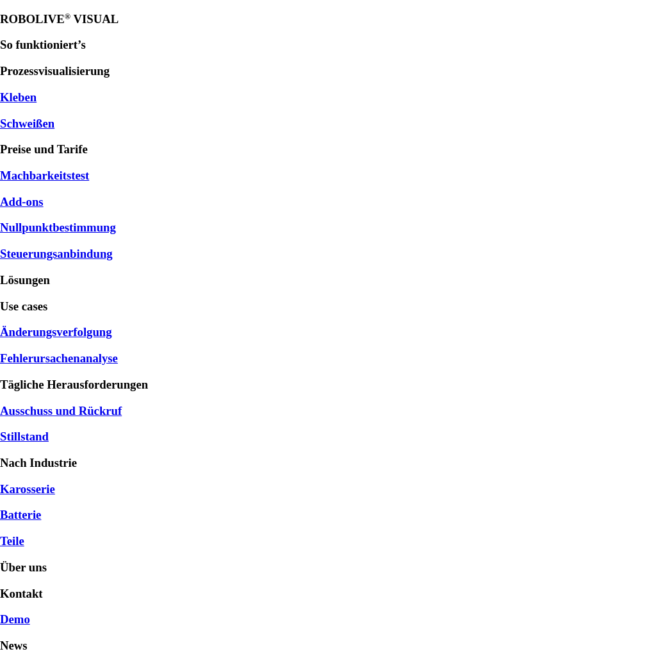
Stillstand (24, 436)
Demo (15, 619)
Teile (12, 541)
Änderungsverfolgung (56, 332)
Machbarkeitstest (44, 175)
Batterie (20, 514)
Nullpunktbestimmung (58, 227)
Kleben (18, 97)
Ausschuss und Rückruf (61, 410)
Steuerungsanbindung (56, 253)
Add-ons (22, 201)
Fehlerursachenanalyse (59, 358)
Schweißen (27, 123)
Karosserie (27, 489)
